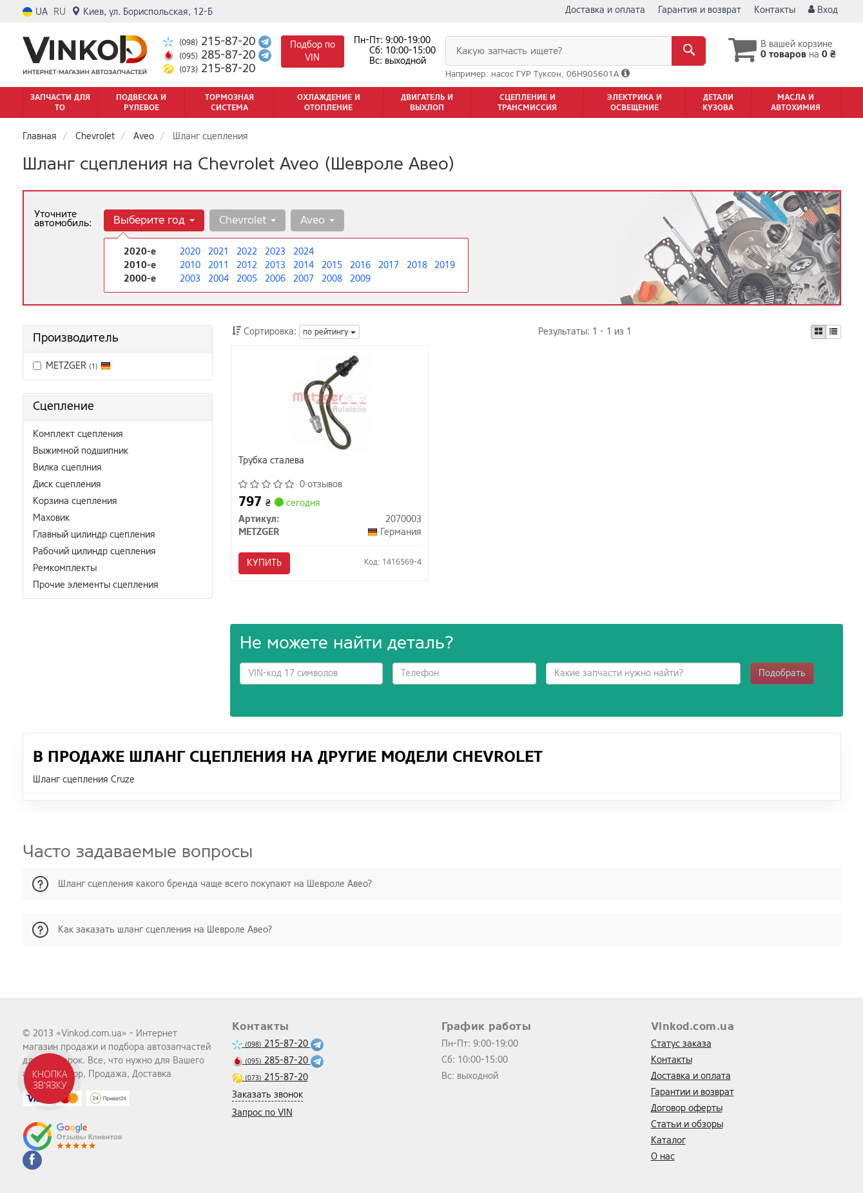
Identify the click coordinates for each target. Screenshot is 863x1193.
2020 (190, 252)
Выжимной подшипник (80, 451)
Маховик (51, 518)
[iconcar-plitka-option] (818, 332)
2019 (444, 265)
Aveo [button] (317, 220)
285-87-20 (210, 55)
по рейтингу (329, 332)
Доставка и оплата (605, 10)
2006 (275, 279)
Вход (823, 10)
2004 (218, 279)
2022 (247, 252)
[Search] (689, 51)
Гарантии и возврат (692, 1092)
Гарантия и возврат (699, 10)
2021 (218, 252)
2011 (218, 265)
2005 (247, 279)
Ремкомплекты (65, 568)
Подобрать (782, 673)
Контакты (774, 10)
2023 (275, 252)
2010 (190, 265)
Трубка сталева (271, 461)
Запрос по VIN (262, 1113)
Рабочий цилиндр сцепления (94, 551)
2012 (247, 265)
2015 (332, 265)
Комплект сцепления (78, 434)
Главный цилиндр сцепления (94, 535)
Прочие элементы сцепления (96, 585)
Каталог (668, 1140)
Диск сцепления (67, 484)
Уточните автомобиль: (63, 218)
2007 (303, 279)
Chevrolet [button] (247, 220)
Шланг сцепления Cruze (84, 779)
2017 (388, 265)
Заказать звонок (267, 1095)
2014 (303, 265)
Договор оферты (686, 1108)
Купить (264, 563)
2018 (417, 265)
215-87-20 (210, 41)
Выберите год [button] (154, 220)
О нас (663, 1156)
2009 (360, 279)
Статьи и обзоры (687, 1124)
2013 (275, 265)
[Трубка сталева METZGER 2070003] (330, 402)
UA (35, 12)
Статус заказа (681, 1044)
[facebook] (32, 1160)
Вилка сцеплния (67, 467)
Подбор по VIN (312, 51)
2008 (332, 279)
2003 (190, 279)
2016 (360, 265)
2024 (303, 252)
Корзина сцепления (75, 501)
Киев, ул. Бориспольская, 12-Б (142, 12)
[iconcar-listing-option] (833, 332)
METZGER (72, 366)
